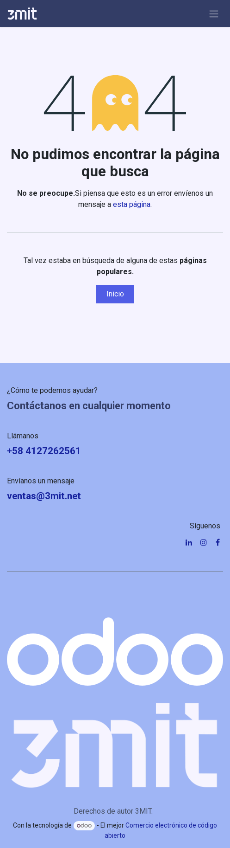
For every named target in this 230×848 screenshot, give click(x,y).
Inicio (115, 293)
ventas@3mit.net (44, 495)
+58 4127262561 (44, 450)
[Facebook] (218, 542)
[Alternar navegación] (214, 13)
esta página (131, 204)
